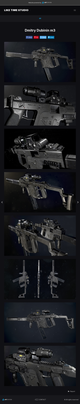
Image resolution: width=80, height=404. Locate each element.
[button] (71, 391)
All (40, 18)
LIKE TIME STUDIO (16, 10)
